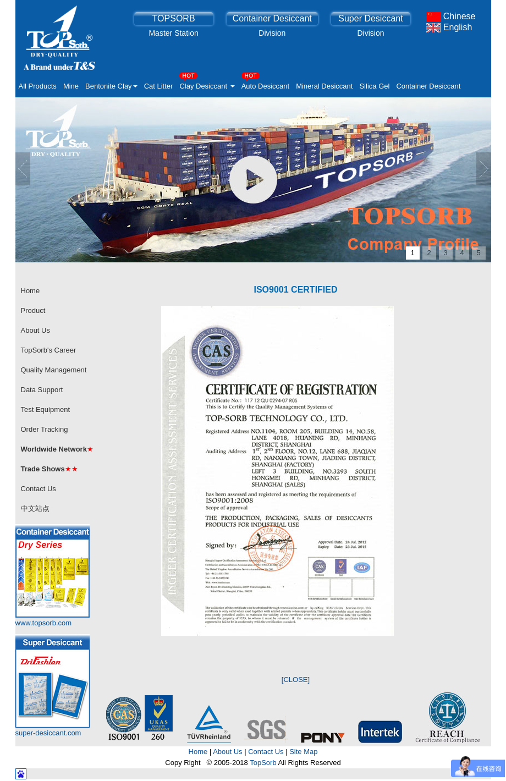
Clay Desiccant (206, 82)
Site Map (303, 751)
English (449, 27)
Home (30, 291)
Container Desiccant (272, 18)
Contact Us (38, 489)
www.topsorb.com (43, 623)
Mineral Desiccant (324, 86)
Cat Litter (158, 86)
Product (33, 310)
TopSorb (263, 762)
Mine (71, 86)
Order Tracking (44, 429)
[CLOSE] (296, 679)
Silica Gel (374, 86)
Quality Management (54, 370)
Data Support (42, 390)
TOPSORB (173, 18)
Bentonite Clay (111, 86)
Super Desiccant (370, 18)
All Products (38, 86)
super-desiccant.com (48, 733)
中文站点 (35, 508)
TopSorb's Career (48, 350)
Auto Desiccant (265, 82)
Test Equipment (45, 409)
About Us (35, 330)
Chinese (450, 16)
